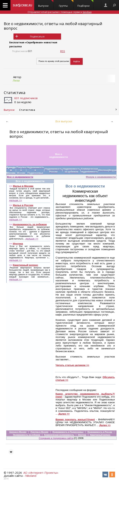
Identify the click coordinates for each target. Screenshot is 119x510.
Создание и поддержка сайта (56, 438)
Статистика (14, 92)
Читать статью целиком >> (72, 365)
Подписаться (37, 36)
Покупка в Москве (39, 432)
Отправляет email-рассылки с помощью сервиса (60, 12)
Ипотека (18, 243)
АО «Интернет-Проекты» (40, 472)
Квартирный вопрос (25, 265)
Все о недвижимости (20, 177)
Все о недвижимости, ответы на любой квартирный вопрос (53, 26)
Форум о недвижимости (101, 177)
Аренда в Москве (18, 432)
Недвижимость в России (99, 432)
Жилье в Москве (23, 186)
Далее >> (64, 413)
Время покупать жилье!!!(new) (75, 419)
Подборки (85, 3)
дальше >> (15, 200)
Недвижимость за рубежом (30, 224)
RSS (62, 51)
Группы (66, 3)
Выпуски (45, 3)
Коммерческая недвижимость (59, 435)
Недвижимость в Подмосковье (67, 432)
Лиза (16, 80)
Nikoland (30, 476)
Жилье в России (23, 205)
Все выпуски (63, 121)
